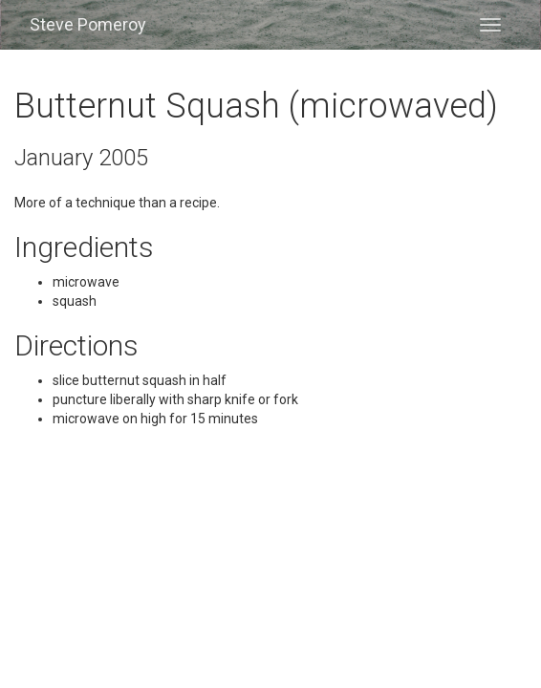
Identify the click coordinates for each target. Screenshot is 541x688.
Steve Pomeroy (88, 24)
